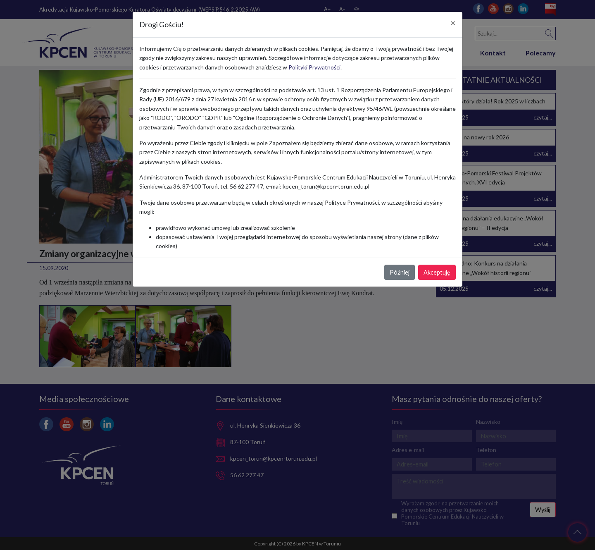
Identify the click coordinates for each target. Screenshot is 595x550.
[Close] (453, 23)
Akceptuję (437, 272)
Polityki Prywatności (314, 67)
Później (399, 272)
